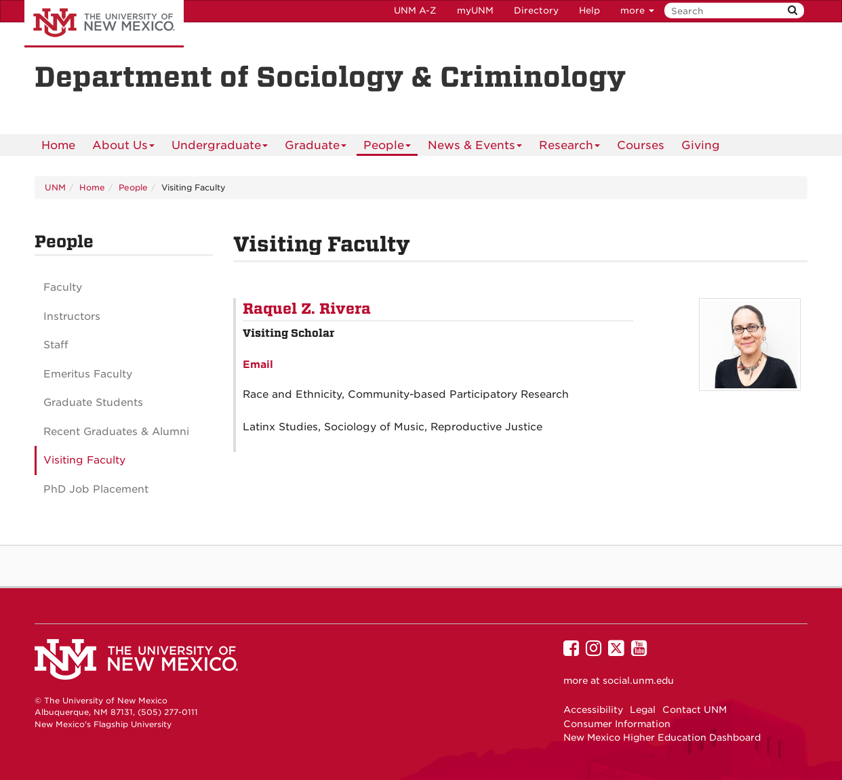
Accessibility (593, 709)
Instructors (71, 316)
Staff (55, 345)
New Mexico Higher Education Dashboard (662, 737)
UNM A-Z (415, 10)
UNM (55, 187)
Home (58, 145)
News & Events (475, 147)
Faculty (62, 287)
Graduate (316, 147)
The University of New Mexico (104, 23)
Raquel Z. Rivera (307, 309)
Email (258, 364)
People (387, 147)
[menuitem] (58, 145)
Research (570, 147)
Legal (643, 709)
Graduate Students (93, 402)
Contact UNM (694, 709)
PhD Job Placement (95, 489)
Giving (700, 145)
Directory (536, 10)
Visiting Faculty (84, 460)
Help (589, 10)
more (637, 10)
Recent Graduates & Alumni (116, 432)
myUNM (475, 10)
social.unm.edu (638, 680)
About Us (123, 147)
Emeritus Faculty (87, 374)
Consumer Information (616, 723)
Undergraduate (220, 147)
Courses (640, 145)
